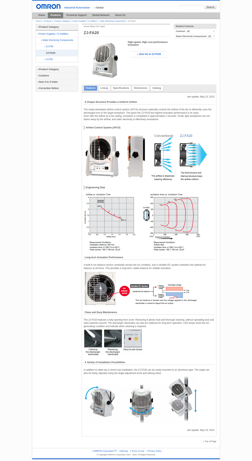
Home (41, 15)
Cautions (43, 75)
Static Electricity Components (112, 21)
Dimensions (140, 88)
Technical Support (76, 15)
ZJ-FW (49, 46)
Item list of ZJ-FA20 (149, 54)
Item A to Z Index (48, 82)
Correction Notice (48, 88)
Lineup (104, 88)
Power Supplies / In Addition (84, 21)
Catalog (156, 88)
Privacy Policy (154, 451)
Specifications (121, 88)
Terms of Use (137, 451)
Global (99, 7)
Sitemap (123, 451)
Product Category (61, 21)
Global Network (100, 15)
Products (55, 15)
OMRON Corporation (104, 451)
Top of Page (209, 441)
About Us (120, 15)
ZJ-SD (49, 59)
